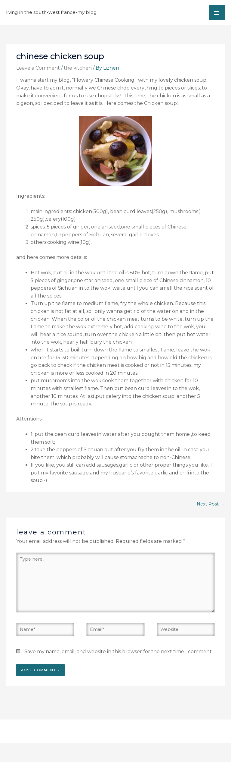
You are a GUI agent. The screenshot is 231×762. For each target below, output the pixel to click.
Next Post (210, 504)
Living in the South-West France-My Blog (51, 12)
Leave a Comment (38, 68)
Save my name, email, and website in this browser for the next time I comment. (118, 651)
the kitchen (78, 68)
